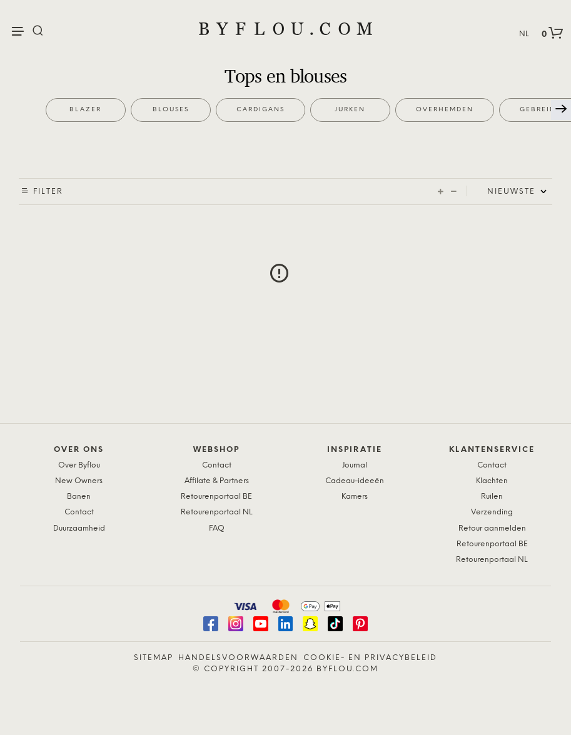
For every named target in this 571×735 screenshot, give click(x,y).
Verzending (492, 512)
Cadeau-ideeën (354, 481)
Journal (354, 465)
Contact (79, 512)
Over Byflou (79, 465)
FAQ (217, 528)
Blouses (171, 109)
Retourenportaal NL (217, 512)
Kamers (354, 496)
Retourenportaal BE (216, 496)
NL (524, 34)
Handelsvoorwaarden (238, 658)
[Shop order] (519, 191)
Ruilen (492, 496)
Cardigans (260, 109)
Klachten (492, 481)
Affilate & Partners (216, 481)
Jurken (350, 109)
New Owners (79, 481)
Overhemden (444, 109)
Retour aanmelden (492, 528)
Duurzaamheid (79, 528)
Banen (79, 496)
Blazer (85, 109)
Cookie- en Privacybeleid (370, 658)
